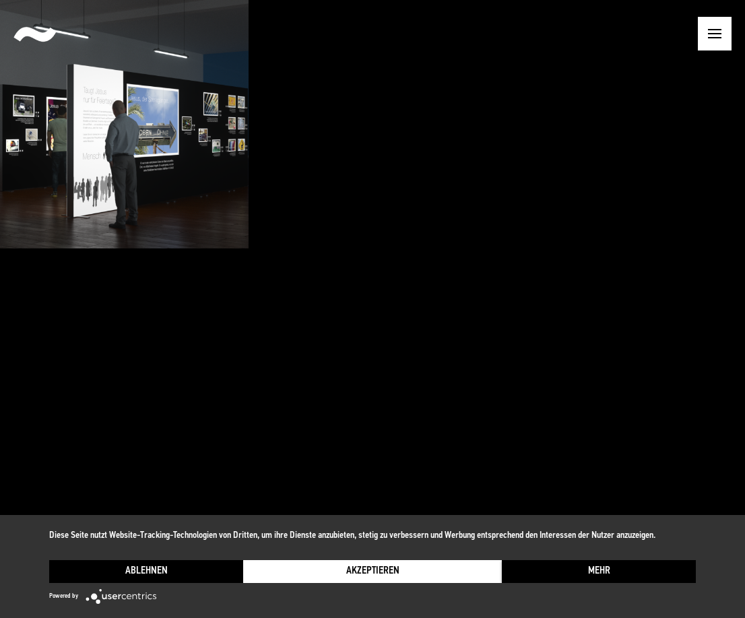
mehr (599, 571)
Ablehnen (146, 571)
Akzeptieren (372, 571)
